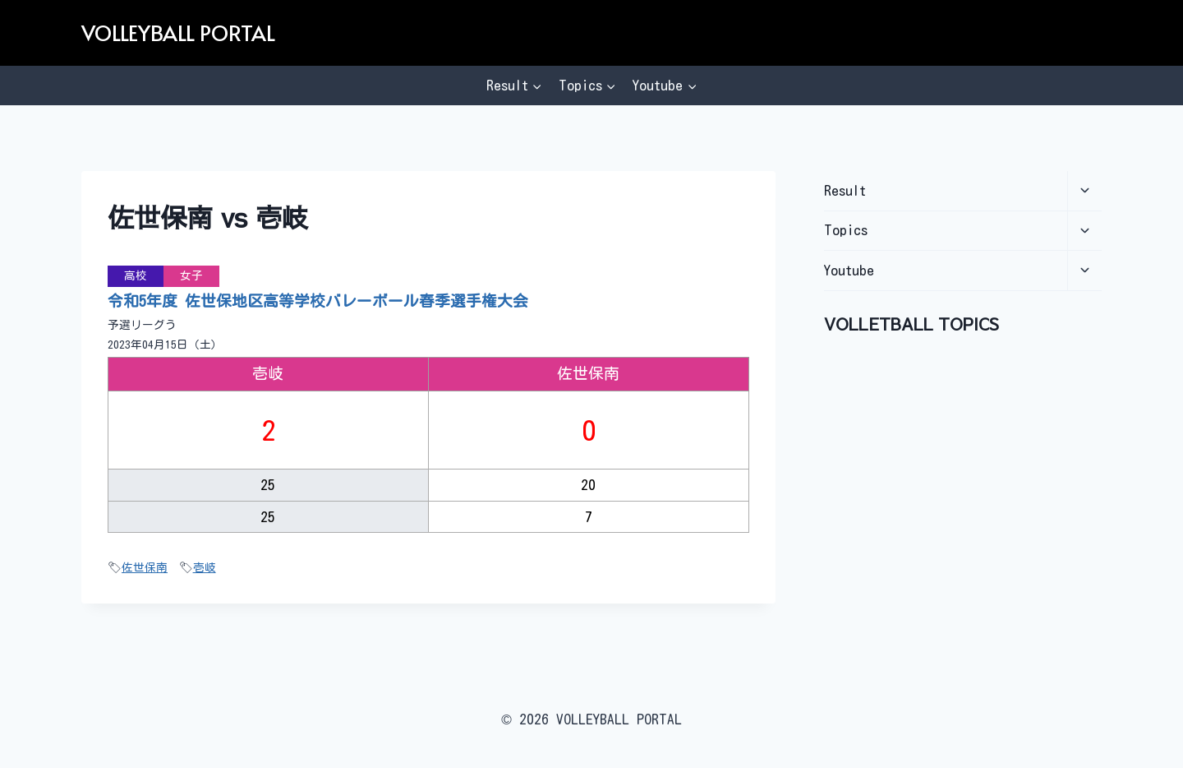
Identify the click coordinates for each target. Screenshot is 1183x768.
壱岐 (204, 567)
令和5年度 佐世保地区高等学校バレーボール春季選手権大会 (318, 301)
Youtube (849, 270)
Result (845, 190)
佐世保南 (145, 567)
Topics (846, 230)
